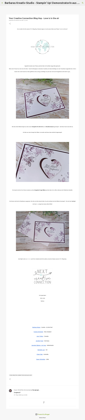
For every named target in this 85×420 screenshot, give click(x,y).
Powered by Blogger (42, 414)
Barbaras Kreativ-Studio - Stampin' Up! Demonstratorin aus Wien (44, 2)
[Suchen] (83, 3)
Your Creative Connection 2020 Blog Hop (21, 375)
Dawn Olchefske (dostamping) (23, 390)
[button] (10, 24)
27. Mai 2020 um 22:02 (20, 395)
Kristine (29, 259)
